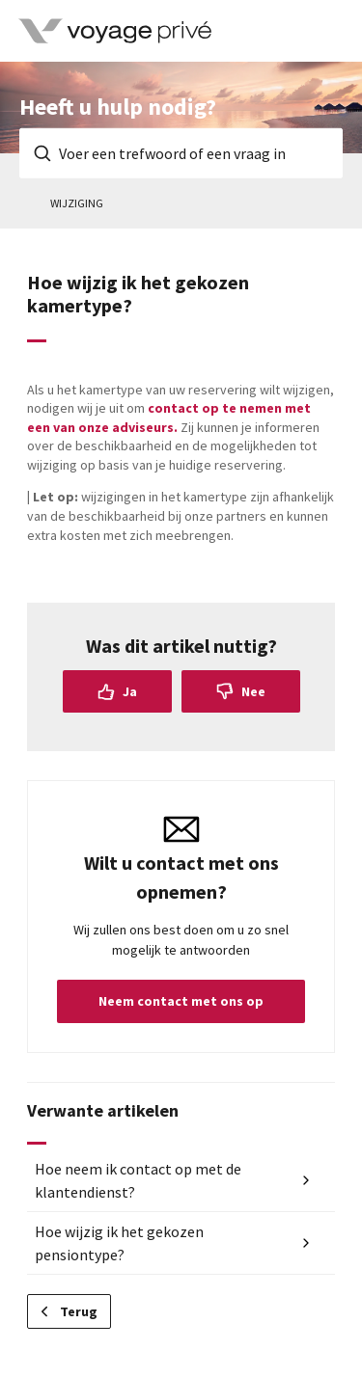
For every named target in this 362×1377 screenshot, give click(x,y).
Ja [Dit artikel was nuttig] (130, 691)
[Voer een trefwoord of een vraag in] (181, 153)
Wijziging (76, 203)
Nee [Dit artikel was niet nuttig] (253, 691)
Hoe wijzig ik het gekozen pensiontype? (119, 1243)
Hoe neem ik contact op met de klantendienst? (138, 1180)
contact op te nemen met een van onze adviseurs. (169, 417)
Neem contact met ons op (181, 1001)
